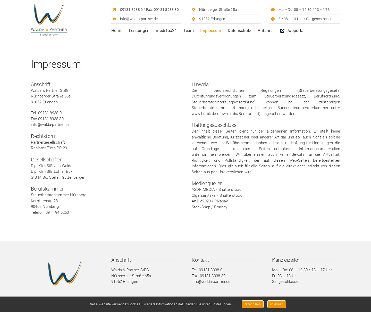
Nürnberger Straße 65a (218, 9)
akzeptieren (252, 304)
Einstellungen (222, 304)
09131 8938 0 (131, 9)
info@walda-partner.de (139, 19)
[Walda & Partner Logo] (49, 4)
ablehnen (276, 304)
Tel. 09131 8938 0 (207, 270)
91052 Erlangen (212, 19)
